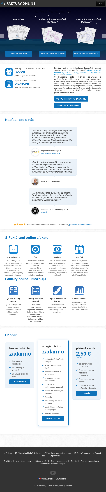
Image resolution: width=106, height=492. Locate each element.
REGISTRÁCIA (19, 382)
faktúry (89, 70)
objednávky (67, 75)
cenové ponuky (86, 73)
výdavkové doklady (70, 73)
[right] (104, 36)
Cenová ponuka (82, 453)
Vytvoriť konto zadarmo (71, 99)
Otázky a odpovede (59, 461)
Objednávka (54, 456)
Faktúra (8, 453)
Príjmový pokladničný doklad (28, 453)
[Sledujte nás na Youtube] (53, 473)
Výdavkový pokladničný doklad (58, 453)
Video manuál (40, 461)
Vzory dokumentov (67, 105)
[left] (2, 36)
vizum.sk (44, 212)
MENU (100, 4)
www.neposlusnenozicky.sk (50, 153)
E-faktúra (7, 461)
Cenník (74, 461)
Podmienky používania (90, 461)
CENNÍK (86, 393)
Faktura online (60, 479)
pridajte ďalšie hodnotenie (80, 224)
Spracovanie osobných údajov (52, 464)
